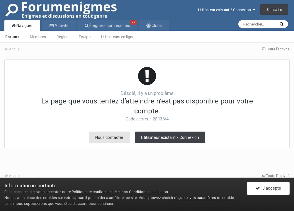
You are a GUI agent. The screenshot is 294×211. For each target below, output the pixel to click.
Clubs (156, 25)
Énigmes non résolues (113, 24)
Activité (61, 25)
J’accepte (268, 188)
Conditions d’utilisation (148, 192)
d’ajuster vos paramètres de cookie (204, 197)
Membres (38, 37)
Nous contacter (109, 137)
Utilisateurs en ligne (117, 37)
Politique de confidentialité (94, 192)
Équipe (85, 37)
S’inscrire (274, 9)
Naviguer (24, 25)
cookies (50, 197)
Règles (62, 37)
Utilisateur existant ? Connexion (226, 10)
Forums (12, 37)
